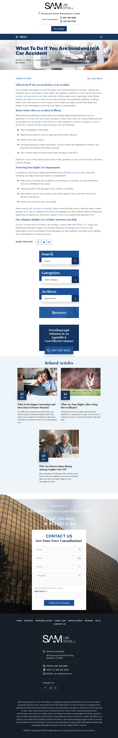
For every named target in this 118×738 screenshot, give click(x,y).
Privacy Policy (88, 730)
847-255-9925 (69, 18)
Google (55, 688)
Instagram (50, 688)
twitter (44, 242)
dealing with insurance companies (36, 208)
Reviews (89, 621)
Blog (97, 621)
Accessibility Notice (72, 730)
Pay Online (59, 28)
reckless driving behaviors (28, 96)
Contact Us (60, 624)
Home (19, 621)
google (49, 242)
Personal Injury (43, 621)
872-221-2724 (69, 21)
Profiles (28, 621)
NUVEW (26, 730)
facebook (38, 242)
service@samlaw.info (63, 674)
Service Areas (75, 621)
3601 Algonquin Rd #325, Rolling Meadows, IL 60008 (60, 14)
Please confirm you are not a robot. (48, 588)
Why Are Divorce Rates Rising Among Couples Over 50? (55, 468)
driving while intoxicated (38, 118)
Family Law (60, 621)
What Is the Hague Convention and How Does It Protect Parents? (36, 406)
